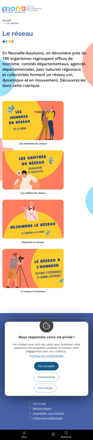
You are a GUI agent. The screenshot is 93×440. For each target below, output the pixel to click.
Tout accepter (46, 366)
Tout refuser (45, 388)
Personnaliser (46, 377)
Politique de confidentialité (46, 356)
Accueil (6, 20)
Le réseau (12, 23)
